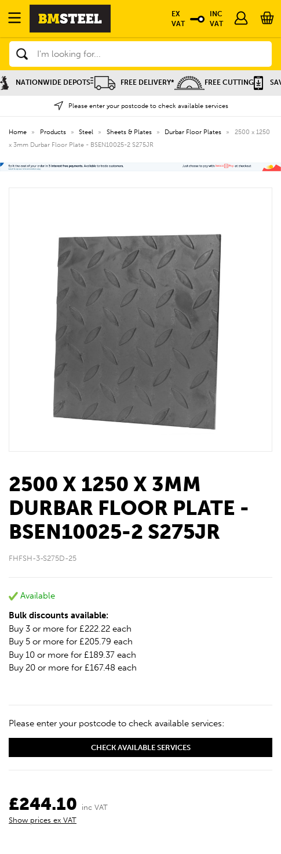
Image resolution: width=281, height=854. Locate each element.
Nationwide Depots (45, 82)
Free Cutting (214, 82)
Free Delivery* (132, 82)
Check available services (141, 747)
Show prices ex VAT (42, 820)
